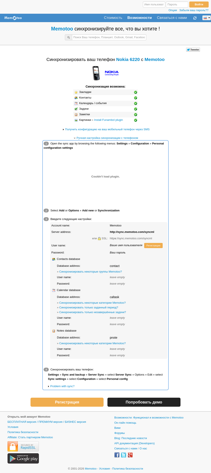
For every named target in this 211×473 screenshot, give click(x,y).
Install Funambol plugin (108, 119)
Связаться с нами (172, 18)
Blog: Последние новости (130, 438)
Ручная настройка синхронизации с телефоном (107, 137)
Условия (13, 427)
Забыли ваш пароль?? (193, 10)
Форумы (119, 433)
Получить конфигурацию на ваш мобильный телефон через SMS (107, 129)
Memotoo (62, 29)
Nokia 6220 (128, 59)
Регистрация (154, 245)
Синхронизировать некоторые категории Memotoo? (92, 302)
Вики (117, 427)
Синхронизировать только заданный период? (88, 307)
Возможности (139, 18)
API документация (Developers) (134, 443)
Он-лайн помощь (125, 422)
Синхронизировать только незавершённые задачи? (92, 312)
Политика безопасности (23, 432)
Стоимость (113, 18)
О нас (143, 448)
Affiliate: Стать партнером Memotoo (30, 437)
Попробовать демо (144, 402)
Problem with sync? (62, 386)
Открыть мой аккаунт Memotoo (29, 416)
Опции (172, 10)
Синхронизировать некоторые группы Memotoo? (90, 271)
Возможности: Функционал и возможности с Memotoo (148, 417)
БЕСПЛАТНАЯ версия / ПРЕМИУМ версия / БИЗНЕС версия (47, 421)
